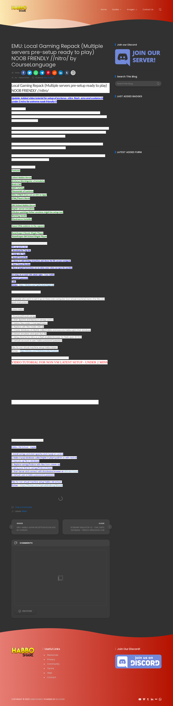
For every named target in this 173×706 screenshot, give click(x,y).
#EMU (24, 511)
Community (53, 663)
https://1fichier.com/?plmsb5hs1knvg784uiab (41, 485)
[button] (23, 72)
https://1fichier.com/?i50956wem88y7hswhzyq (39, 351)
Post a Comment (23, 507)
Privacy (51, 659)
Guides (117, 9)
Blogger (60, 699)
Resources (52, 655)
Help (49, 672)
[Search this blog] (138, 83)
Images (132, 9)
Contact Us (148, 9)
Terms (50, 668)
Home (104, 9)
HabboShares (36, 699)
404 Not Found (71, 471)
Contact (51, 677)
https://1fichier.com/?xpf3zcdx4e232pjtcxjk (36, 285)
